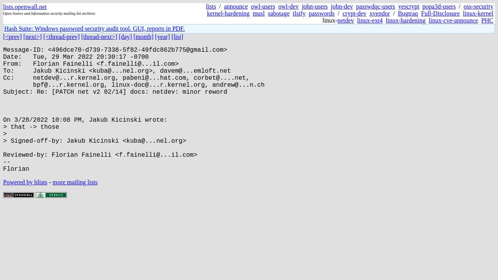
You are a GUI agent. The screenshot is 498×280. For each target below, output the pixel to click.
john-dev (342, 6)
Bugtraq (408, 13)
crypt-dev (354, 13)
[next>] (32, 36)
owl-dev (288, 6)
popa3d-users (439, 6)
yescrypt (408, 6)
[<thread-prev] (61, 36)
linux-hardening (406, 20)
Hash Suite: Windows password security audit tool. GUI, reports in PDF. (94, 28)
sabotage (279, 13)
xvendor (380, 13)
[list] (177, 36)
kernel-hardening (228, 13)
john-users (315, 6)
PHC (487, 20)
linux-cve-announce (453, 20)
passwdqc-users (375, 6)
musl (259, 13)
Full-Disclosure (440, 13)
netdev (345, 20)
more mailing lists (75, 210)
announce (236, 6)
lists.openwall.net (25, 7)
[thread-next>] (99, 36)
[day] (125, 36)
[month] (143, 36)
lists (211, 6)
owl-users (263, 6)
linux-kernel (478, 13)
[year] (162, 36)
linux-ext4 (370, 20)
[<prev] (12, 36)
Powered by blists (25, 210)
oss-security (478, 6)
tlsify (299, 13)
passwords (322, 13)
